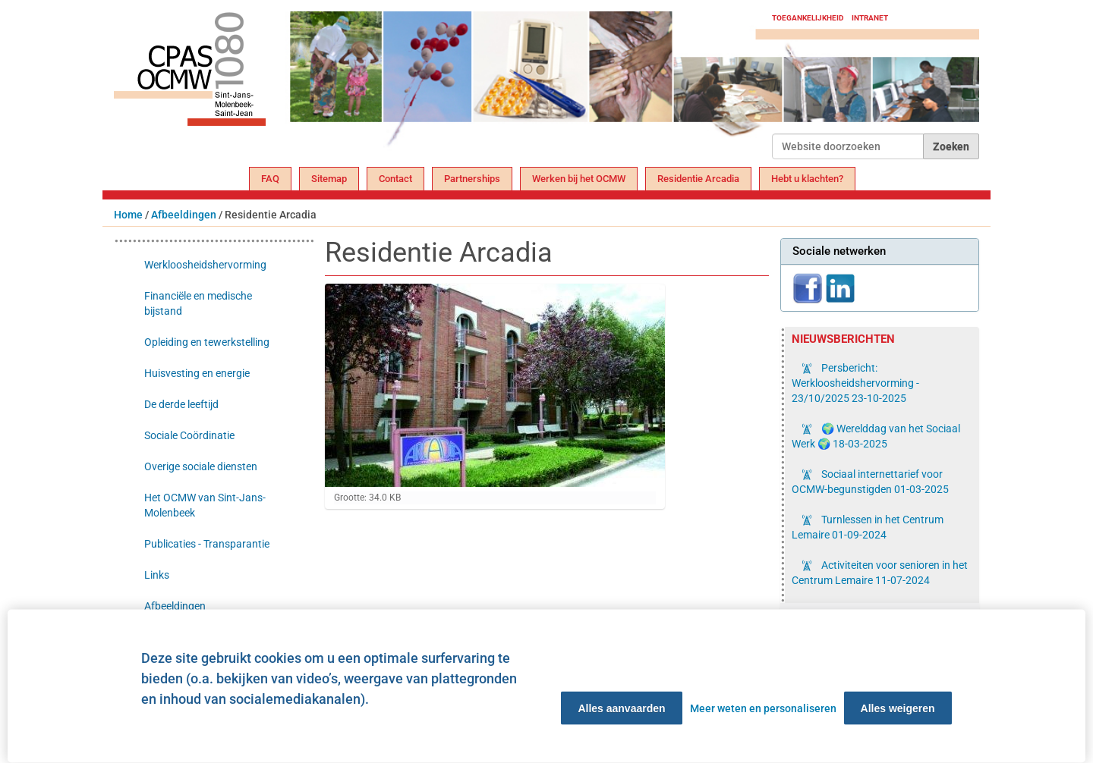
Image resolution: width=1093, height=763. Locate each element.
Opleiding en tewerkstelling (206, 342)
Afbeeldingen (183, 215)
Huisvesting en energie (197, 373)
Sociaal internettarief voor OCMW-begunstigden (870, 481)
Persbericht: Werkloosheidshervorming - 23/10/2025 (855, 383)
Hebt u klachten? (807, 178)
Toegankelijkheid (808, 18)
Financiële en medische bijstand (198, 303)
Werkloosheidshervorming (205, 265)
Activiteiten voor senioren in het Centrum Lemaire (880, 572)
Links (156, 575)
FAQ (270, 178)
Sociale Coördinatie (189, 435)
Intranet (870, 18)
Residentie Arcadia (698, 178)
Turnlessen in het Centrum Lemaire (867, 527)
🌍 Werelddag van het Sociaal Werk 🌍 (876, 436)
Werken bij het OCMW (578, 178)
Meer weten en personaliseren (763, 708)
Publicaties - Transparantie (206, 544)
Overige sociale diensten (200, 466)
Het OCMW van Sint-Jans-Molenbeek (205, 505)
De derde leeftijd (181, 404)
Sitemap (329, 178)
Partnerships (472, 178)
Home (128, 215)
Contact (395, 178)
